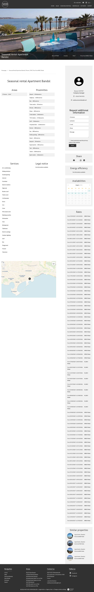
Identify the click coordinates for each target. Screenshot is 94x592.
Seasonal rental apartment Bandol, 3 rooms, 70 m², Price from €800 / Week (26, 70)
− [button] (3, 265)
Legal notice (42, 589)
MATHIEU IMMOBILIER (53, 572)
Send (72, 145)
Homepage (3, 70)
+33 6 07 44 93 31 (79, 96)
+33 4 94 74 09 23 (51, 581)
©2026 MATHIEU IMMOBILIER (28, 589)
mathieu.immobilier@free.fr (80, 100)
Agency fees (49, 589)
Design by (70, 589)
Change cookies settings (60, 589)
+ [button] (3, 263)
